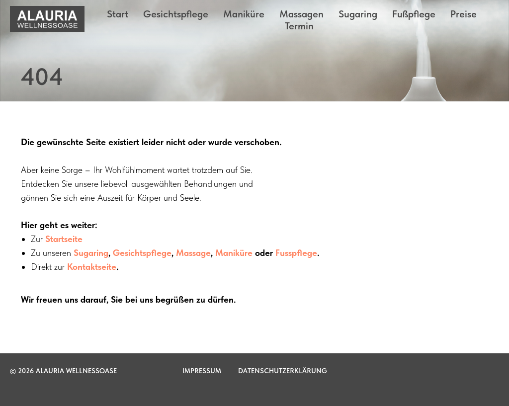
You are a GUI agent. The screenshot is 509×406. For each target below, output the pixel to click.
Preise (463, 14)
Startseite (64, 239)
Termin (299, 26)
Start (117, 14)
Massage (193, 252)
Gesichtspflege (175, 14)
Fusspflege (296, 252)
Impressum (201, 371)
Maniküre (243, 14)
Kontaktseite (91, 266)
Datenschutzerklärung (282, 371)
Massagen (301, 14)
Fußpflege (413, 14)
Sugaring (358, 14)
